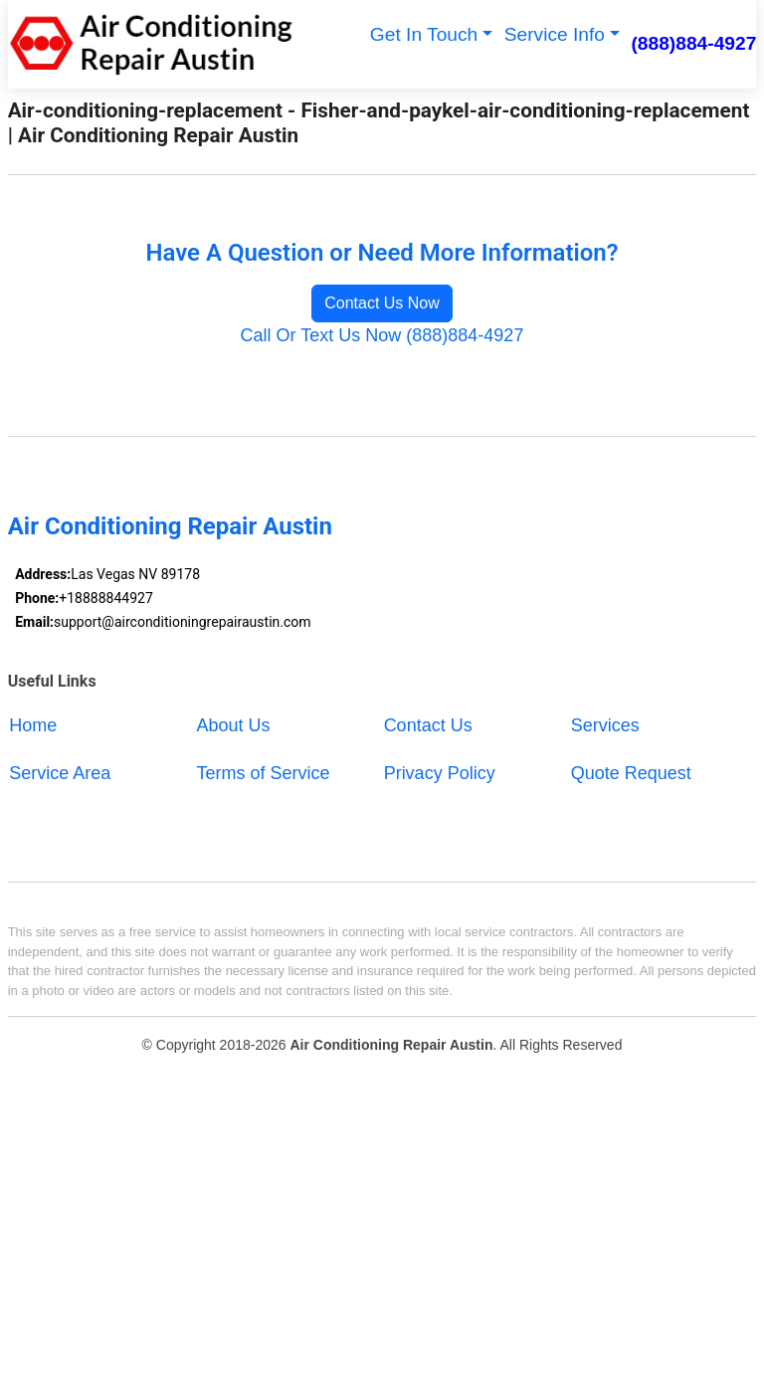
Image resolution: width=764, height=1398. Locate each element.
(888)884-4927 (693, 43)
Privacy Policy (439, 773)
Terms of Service (262, 773)
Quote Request (631, 773)
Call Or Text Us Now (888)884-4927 (382, 335)
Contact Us (428, 725)
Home (33, 725)
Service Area (59, 773)
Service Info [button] (554, 34)
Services (605, 725)
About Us (233, 725)
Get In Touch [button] (424, 34)
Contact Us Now (382, 303)
